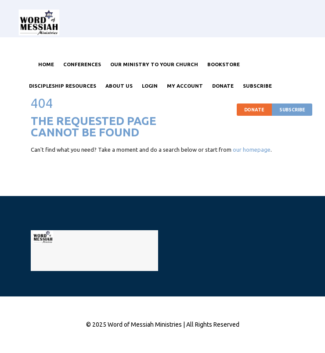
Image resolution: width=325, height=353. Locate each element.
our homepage (252, 149)
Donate (254, 109)
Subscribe (292, 109)
